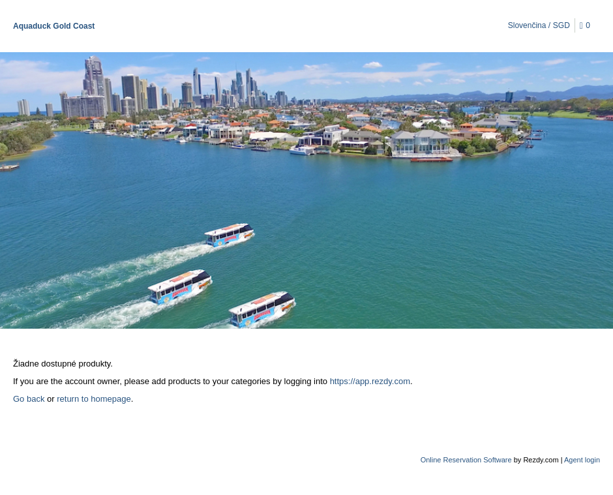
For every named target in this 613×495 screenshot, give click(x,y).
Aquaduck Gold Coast (54, 26)
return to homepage (93, 399)
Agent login (582, 460)
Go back (28, 399)
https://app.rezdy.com (370, 381)
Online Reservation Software (466, 460)
